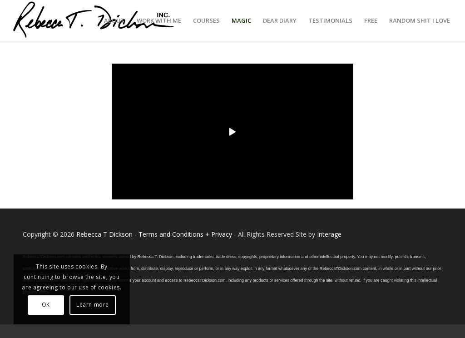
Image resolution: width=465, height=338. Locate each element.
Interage (329, 234)
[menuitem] (114, 20)
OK (46, 304)
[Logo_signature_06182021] (94, 20)
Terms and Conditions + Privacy (185, 234)
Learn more (92, 304)
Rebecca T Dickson (104, 234)
